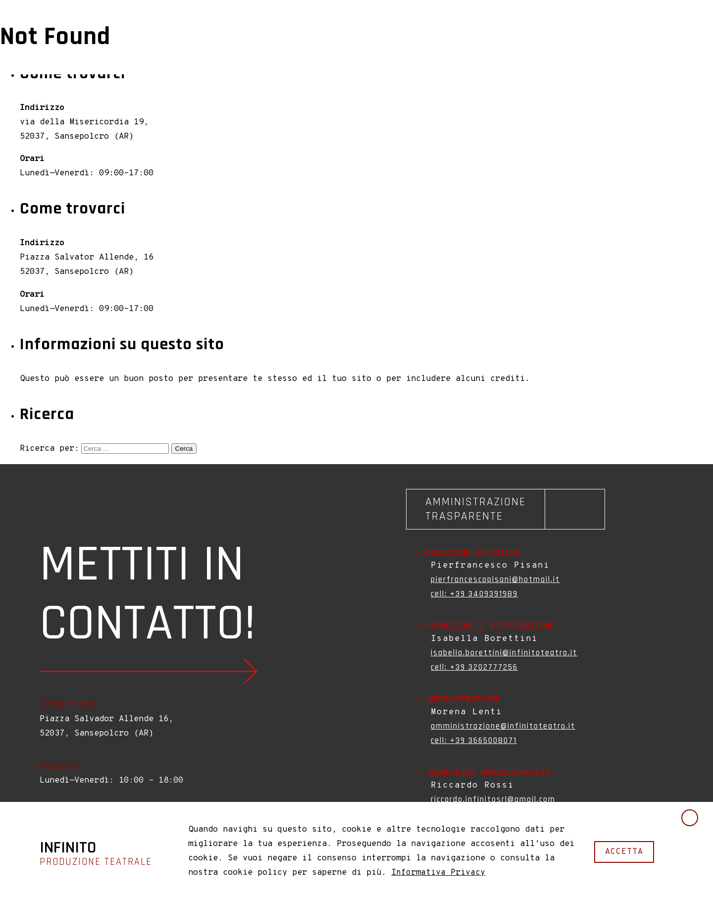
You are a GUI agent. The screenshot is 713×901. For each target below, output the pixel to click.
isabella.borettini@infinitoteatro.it (504, 652)
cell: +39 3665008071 (474, 740)
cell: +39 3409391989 (474, 593)
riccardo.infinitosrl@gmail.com (493, 799)
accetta (624, 851)
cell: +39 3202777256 (474, 667)
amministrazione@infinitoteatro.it (503, 726)
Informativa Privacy (438, 872)
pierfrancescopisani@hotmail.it (495, 579)
